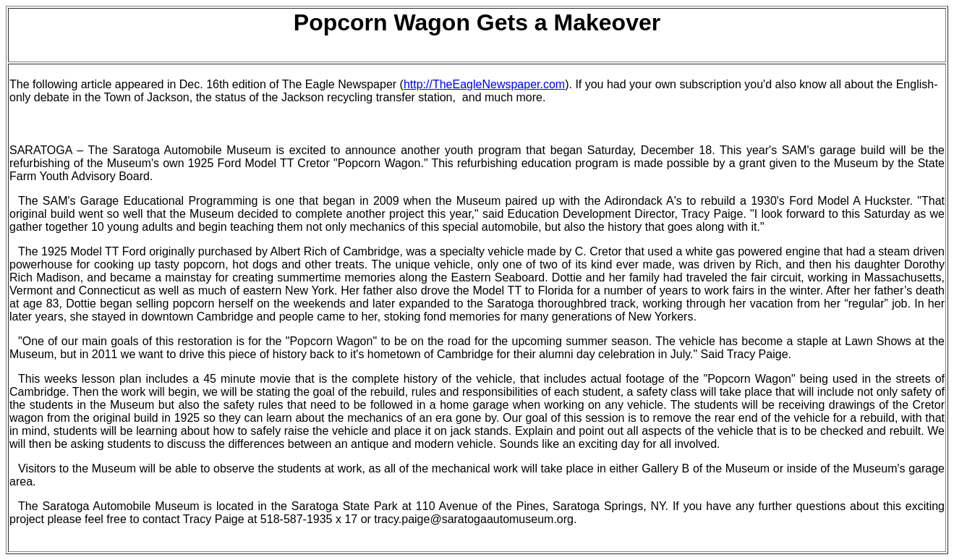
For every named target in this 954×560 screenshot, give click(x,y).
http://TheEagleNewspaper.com (484, 84)
